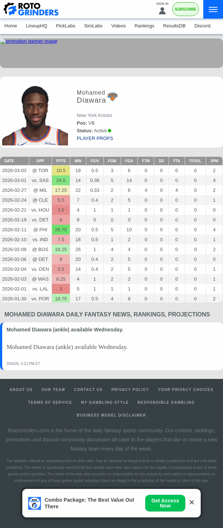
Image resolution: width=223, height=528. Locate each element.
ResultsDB (174, 26)
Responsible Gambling (166, 402)
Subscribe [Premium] (185, 9)
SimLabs (93, 26)
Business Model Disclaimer (111, 415)
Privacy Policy (130, 390)
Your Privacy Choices (185, 390)
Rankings (144, 26)
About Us (21, 390)
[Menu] (213, 9)
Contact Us (88, 390)
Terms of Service (50, 402)
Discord (202, 26)
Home (10, 26)
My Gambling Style (105, 402)
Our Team (53, 390)
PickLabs (65, 26)
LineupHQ (37, 26)
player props (95, 138)
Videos (119, 26)
